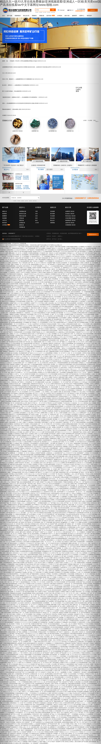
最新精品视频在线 (62, 709)
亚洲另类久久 (29, 501)
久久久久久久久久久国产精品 (59, 641)
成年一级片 (16, 437)
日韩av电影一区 (58, 267)
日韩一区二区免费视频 (22, 630)
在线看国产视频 (51, 262)
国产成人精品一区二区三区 (54, 298)
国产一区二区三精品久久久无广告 (63, 490)
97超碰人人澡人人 (21, 503)
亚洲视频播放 (85, 367)
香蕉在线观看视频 (81, 422)
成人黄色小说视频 (26, 580)
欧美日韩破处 (24, 517)
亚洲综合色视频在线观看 (31, 419)
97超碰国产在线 (54, 309)
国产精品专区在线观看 (23, 588)
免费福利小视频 (44, 466)
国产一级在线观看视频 (65, 720)
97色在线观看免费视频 (43, 478)
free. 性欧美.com (63, 390)
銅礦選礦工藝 (35, 125)
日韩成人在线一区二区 (24, 727)
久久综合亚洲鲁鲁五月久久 (49, 487)
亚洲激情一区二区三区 (24, 453)
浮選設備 (21, 218)
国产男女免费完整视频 (47, 488)
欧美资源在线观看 (50, 432)
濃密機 (48, 12)
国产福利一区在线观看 (55, 678)
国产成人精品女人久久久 (62, 254)
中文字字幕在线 (46, 337)
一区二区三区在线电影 (70, 354)
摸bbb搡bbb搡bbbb (45, 648)
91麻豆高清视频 (19, 564)
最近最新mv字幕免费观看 (67, 304)
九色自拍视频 (66, 419)
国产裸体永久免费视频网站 (25, 504)
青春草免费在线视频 (33, 554)
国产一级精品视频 (59, 619)
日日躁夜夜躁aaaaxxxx (54, 401)
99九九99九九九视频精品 (43, 274)
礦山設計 (52, 220)
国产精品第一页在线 (28, 338)
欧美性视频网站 (54, 646)
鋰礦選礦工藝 (70, 125)
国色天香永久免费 (35, 308)
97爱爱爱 (56, 485)
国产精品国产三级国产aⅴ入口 (40, 532)
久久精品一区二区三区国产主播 (45, 335)
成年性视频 (23, 304)
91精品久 (67, 425)
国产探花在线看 (52, 277)
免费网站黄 (22, 586)
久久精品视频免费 (19, 530)
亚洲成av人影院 (33, 433)
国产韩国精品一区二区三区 (63, 443)
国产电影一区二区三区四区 (71, 503)
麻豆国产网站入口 (72, 283)
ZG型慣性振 (26, 179)
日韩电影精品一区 (75, 425)
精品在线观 (65, 287)
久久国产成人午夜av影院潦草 (43, 435)
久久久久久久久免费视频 (39, 477)
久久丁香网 (55, 390)
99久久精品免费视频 (19, 559)
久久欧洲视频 (25, 256)
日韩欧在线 (59, 437)
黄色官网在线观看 (34, 254)
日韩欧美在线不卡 (49, 485)
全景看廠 (6, 225)
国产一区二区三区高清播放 (64, 414)
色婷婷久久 (56, 370)
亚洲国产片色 (43, 482)
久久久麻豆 (36, 300)
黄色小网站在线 (27, 354)
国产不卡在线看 (25, 424)
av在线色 (48, 393)
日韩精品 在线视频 (62, 575)
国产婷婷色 (22, 522)
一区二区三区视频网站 (83, 369)
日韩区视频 (20, 404)
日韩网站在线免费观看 (40, 427)
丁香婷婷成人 (27, 312)
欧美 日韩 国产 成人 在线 (38, 361)
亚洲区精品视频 (41, 295)
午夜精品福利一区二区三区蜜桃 (83, 390)
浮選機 (36, 12)
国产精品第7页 (38, 446)
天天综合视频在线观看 (72, 656)
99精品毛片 (71, 445)
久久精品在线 (45, 583)
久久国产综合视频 (47, 348)
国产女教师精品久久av (39, 722)
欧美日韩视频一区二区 (75, 612)
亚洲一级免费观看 (44, 714)
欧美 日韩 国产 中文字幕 (20, 370)
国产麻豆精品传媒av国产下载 (53, 682)
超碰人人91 (21, 683)
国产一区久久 (79, 606)
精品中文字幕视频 (80, 540)
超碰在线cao (62, 332)
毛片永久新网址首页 (65, 333)
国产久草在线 (77, 595)
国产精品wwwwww (82, 441)
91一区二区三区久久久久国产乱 (16, 646)
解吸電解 (53, 12)
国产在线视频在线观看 (58, 561)
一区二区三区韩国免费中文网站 (21, 590)
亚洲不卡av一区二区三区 (48, 416)
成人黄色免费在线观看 (45, 501)
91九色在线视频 (72, 674)
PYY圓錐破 (26, 185)
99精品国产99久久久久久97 (46, 311)
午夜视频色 (39, 720)
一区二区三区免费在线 (19, 324)
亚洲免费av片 (65, 275)
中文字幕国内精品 (24, 398)
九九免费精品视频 (71, 527)
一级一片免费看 (66, 680)
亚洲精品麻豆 (81, 641)
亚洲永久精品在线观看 (38, 593)
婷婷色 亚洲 (25, 717)
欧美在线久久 (16, 553)
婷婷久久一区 (25, 691)
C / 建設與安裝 (62, 161)
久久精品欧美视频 (50, 406)
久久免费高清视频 (44, 300)
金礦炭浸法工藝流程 (17, 125)
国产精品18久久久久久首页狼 (29, 711)
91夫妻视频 (47, 604)
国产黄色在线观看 (71, 582)
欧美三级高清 (71, 607)
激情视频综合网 (70, 433)
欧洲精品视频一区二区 (62, 316)
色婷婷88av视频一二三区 (22, 528)
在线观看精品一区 (76, 715)
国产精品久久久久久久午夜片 (82, 464)
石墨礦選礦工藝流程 (70, 225)
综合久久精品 (60, 503)
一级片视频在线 (84, 516)
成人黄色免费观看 (45, 717)
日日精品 (66, 562)
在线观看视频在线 (47, 440)
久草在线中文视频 (37, 519)
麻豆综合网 (55, 549)
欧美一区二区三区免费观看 (54, 554)
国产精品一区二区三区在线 (47, 385)
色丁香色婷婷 (44, 308)
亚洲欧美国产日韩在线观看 (27, 314)
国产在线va (63, 566)
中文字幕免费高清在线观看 (34, 467)
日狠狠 (82, 262)
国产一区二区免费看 (43, 437)
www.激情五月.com (52, 575)
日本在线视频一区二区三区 (61, 296)
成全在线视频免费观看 (26, 482)
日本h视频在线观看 (78, 559)
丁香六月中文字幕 (76, 430)
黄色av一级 (49, 506)
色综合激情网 (57, 722)
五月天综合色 (73, 329)
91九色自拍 (38, 583)
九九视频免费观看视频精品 (35, 553)
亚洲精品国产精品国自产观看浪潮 (73, 643)
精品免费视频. (38, 654)
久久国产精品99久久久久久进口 (43, 333)
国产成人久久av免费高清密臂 (85, 469)
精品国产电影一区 (72, 630)
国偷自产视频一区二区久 (55, 356)
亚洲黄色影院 (64, 282)
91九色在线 (29, 678)
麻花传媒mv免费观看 (29, 670)
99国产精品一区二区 (79, 699)
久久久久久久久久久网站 (38, 378)
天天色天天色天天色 (32, 320)
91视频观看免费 (70, 728)
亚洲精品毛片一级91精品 (80, 672)
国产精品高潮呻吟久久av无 (59, 408)
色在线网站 (85, 522)
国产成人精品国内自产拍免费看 (18, 615)
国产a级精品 (68, 524)
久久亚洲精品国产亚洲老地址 (21, 699)
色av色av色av (64, 461)
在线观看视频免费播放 (40, 454)
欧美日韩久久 (17, 356)
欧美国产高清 (20, 601)
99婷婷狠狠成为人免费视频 (81, 711)
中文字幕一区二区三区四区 (24, 378)
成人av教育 (26, 432)
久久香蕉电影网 (70, 665)
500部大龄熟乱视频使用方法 (30, 643)
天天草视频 (42, 533)
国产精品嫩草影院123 (71, 462)
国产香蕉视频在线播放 (35, 719)
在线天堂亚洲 (27, 625)
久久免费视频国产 (55, 567)
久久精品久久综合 (85, 488)
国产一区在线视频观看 (53, 706)
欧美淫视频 (84, 670)
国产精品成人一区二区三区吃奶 (80, 359)
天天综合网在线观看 (20, 301)
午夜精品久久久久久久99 (43, 425)
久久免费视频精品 (85, 454)
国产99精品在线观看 (49, 694)
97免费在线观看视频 (33, 253)
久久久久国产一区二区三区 (37, 459)
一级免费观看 (63, 672)
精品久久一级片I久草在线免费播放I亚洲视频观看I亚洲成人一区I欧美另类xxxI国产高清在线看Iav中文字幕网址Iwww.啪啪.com (31, 245)
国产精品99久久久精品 (73, 393)
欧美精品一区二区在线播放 (52, 730)
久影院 (68, 659)
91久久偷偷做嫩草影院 (17, 282)
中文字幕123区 (42, 575)
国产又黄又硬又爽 (21, 483)
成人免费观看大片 (52, 727)
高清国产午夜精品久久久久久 (27, 285)
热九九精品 (83, 391)
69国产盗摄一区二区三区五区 (75, 504)
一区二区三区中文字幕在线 (45, 403)
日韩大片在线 (78, 665)
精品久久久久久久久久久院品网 (27, 664)
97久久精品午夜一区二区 (16, 420)
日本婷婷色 (75, 596)
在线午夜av (29, 615)
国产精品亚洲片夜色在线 (37, 694)
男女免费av (47, 636)
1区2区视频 (25, 733)
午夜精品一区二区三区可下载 (23, 624)
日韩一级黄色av (50, 246)
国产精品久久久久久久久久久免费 (81, 548)
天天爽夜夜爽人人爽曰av (51, 704)
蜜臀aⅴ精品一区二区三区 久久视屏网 (18, 253)
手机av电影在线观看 (60, 288)
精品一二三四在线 (72, 469)
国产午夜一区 (16, 304)
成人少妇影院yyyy (74, 396)
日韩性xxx (71, 480)
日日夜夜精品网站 (77, 694)
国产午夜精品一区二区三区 (66, 688)
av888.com (22, 628)
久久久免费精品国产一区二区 (83, 412)
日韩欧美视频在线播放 (72, 246)
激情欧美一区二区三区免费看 (32, 296)
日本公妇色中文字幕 (61, 691)
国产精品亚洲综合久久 (22, 545)
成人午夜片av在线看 (64, 553)
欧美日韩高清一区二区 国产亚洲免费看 (33, 266)
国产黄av (68, 408)
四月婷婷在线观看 (44, 443)
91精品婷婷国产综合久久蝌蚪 (51, 736)
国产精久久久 (21, 709)
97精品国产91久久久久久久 (83, 332)
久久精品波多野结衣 (35, 256)
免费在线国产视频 (63, 377)
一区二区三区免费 (53, 545)
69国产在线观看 (79, 664)
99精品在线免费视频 (20, 514)
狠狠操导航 (28, 586)
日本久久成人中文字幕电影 (66, 337)
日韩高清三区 (82, 632)
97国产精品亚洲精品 (52, 599)
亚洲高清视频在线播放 (67, 722)
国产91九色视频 (39, 709)
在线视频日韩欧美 (43, 445)
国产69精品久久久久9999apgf (79, 382)
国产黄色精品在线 (33, 657)
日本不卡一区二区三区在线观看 (59, 607)
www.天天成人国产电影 (62, 620)
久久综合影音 (40, 736)
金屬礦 (85, 120)
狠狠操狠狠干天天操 (25, 680)
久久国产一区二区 (19, 296)
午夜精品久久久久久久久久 (54, 517)
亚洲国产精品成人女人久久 (39, 332)
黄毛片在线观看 (63, 485)
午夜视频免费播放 (40, 250)
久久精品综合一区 (75, 403)
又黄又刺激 (58, 694)
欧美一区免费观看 (31, 487)
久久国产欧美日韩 (46, 614)
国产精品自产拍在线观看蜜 (29, 291)
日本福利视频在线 (72, 717)
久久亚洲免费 (72, 662)
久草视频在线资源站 (74, 620)
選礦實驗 (52, 222)
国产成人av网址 (62, 606)
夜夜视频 (53, 312)
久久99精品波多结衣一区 (70, 617)
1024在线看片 (34, 408)
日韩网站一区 (73, 441)
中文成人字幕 (52, 322)
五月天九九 (48, 549)
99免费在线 (50, 411)
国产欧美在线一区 (72, 709)
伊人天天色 (36, 396)
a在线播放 (37, 667)
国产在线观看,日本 (49, 536)
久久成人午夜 (29, 690)
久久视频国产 (41, 261)
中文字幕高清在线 (74, 427)
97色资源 (44, 411)
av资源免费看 (56, 348)
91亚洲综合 (72, 375)
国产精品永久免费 (19, 367)
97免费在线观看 (47, 556)
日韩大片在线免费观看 (67, 343)
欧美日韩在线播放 (70, 332)
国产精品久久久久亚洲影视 (66, 638)
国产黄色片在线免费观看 (48, 580)
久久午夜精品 (54, 528)
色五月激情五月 (66, 541)
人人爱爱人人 (32, 606)
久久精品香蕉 (42, 561)
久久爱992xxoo (70, 385)
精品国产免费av (80, 316)
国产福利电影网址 (73, 409)
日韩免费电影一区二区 (57, 279)
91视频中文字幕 (64, 662)
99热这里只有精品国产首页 (20, 467)
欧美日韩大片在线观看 (85, 440)
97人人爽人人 (76, 593)
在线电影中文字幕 (78, 614)
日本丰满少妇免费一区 (76, 346)
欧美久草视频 (49, 711)
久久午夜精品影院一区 (65, 359)
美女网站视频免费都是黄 (64, 669)
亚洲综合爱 (26, 404)
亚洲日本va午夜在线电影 (75, 367)
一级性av (63, 348)
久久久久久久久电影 (76, 659)
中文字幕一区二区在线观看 (58, 420)
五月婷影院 (18, 566)
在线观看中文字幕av (37, 464)
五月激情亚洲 (23, 333)
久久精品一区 (68, 280)
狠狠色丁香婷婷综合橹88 (49, 617)
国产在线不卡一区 (50, 533)
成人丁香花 (72, 254)
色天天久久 (49, 477)
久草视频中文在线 (30, 583)
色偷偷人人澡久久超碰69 (51, 391)
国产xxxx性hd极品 (31, 514)
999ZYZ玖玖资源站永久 (17, 340)
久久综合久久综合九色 (20, 298)
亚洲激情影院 (28, 646)
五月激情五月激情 (61, 659)
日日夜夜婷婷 (58, 445)
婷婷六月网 (68, 456)
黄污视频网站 (44, 480)
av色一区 (18, 711)
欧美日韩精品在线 (16, 499)
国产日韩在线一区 (25, 540)
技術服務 (52, 211)
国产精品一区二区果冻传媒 (35, 572)
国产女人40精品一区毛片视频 (22, 567)
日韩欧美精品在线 (34, 385)
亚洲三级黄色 (78, 282)
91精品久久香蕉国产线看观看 (38, 453)
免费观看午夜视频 (36, 625)
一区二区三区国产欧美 (65, 382)
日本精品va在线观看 (51, 324)
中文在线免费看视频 (44, 627)
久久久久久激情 (68, 693)
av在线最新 (48, 649)
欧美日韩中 (68, 501)
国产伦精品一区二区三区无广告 (20, 390)
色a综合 (80, 451)
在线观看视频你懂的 (32, 611)
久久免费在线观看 (43, 640)
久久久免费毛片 (64, 609)
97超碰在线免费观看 (31, 319)
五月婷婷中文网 (76, 408)
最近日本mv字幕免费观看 (48, 511)
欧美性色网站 (72, 701)
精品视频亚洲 (73, 487)
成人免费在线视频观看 (75, 670)
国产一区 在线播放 (77, 524)
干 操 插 (84, 372)
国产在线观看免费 (30, 248)
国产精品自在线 (67, 356)
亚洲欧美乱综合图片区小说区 (82, 648)
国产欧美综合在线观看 (69, 540)
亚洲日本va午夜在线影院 (58, 398)
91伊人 (70, 548)
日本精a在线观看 (53, 480)
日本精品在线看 (78, 417)
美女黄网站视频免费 (63, 480)
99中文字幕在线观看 (33, 738)
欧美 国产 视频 (83, 461)
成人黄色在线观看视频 (70, 272)
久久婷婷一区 (40, 514)
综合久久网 (33, 512)
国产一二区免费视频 (73, 714)
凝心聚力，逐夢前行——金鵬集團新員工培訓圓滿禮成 (20, 85)
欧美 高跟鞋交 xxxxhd (32, 506)
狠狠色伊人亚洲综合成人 (55, 343)
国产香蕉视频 (57, 680)
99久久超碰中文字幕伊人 (41, 591)
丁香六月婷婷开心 (24, 653)
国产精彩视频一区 (61, 312)
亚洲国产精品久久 (31, 304)
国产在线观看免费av (45, 715)
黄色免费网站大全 (62, 727)
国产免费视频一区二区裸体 (61, 548)
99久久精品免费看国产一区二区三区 (39, 377)
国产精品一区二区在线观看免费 (83, 517)
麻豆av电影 (76, 598)
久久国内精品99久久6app (15, 661)
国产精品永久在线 (57, 703)
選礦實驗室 (18, 15)
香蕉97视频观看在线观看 (85, 596)
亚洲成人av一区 (63, 320)
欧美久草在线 (24, 401)
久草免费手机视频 (68, 314)
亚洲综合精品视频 (64, 628)
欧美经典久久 (41, 643)
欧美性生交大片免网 (63, 374)
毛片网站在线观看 (25, 493)
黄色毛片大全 (82, 380)
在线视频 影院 (27, 520)
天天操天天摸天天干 (37, 607)
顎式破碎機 (18, 185)
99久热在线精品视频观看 (57, 627)
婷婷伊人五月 (17, 308)
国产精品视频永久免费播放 (76, 506)
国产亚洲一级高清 (57, 283)
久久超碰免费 (19, 270)
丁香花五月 (61, 330)
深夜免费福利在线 (29, 511)
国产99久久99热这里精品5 (61, 675)
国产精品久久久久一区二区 (21, 585)
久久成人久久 (38, 269)
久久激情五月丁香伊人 (17, 280)
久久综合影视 (42, 599)
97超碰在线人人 (67, 451)
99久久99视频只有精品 (84, 503)
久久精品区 (60, 577)
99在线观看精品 (23, 740)
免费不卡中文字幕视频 (26, 267)
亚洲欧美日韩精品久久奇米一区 (83, 420)
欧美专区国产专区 (72, 251)
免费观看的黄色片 (46, 451)
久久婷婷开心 (66, 466)
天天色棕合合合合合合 (63, 369)
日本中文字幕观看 (25, 272)
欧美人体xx (43, 462)
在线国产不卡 (34, 303)
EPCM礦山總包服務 (79, 89)
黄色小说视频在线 (19, 546)
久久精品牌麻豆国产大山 (59, 453)
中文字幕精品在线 (72, 641)
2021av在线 (43, 306)
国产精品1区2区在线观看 (74, 509)
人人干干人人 (76, 475)
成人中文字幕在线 (59, 303)
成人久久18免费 (25, 648)
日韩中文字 (74, 351)
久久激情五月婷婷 (58, 562)
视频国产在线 (31, 269)
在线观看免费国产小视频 (24, 685)
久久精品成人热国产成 (77, 720)
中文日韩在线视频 (53, 374)
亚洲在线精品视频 (59, 677)
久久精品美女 (21, 656)
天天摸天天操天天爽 (49, 593)
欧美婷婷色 (75, 259)
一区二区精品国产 (34, 743)
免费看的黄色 (62, 269)
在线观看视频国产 (63, 309)
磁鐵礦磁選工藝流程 (70, 220)
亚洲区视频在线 (48, 282)
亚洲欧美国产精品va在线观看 (83, 582)
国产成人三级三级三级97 (55, 258)
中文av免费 (21, 511)
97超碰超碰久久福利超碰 (45, 703)
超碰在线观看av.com (36, 264)
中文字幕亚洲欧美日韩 (20, 598)
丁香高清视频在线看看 (70, 404)
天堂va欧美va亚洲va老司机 (59, 512)
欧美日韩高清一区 (64, 730)
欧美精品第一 (72, 570)
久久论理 (83, 735)
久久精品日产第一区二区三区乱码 (40, 662)
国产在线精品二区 (56, 556)
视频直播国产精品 (77, 432)
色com (49, 725)
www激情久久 (32, 275)
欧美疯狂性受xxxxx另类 (21, 403)
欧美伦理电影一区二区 (38, 538)
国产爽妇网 (36, 703)
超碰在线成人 (31, 259)
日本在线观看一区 (68, 585)
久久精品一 (70, 672)
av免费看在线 (62, 527)
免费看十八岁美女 (73, 377)
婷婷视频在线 (71, 311)
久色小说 (37, 740)
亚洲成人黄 (37, 728)
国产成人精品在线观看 (84, 437)
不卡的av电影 (81, 261)
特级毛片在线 (31, 333)
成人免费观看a (56, 570)
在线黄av (37, 620)
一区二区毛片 (72, 690)
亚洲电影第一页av (30, 709)
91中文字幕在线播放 (16, 466)
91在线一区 (54, 475)
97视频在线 (45, 520)
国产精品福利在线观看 (41, 298)
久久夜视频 (24, 317)
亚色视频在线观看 (82, 483)
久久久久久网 (53, 509)
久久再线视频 (71, 575)
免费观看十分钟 (72, 349)
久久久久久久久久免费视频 (42, 285)
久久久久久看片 (65, 438)
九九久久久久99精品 (75, 507)
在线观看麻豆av (23, 535)
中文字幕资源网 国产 (49, 514)
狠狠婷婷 (33, 383)
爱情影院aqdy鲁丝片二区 (16, 735)
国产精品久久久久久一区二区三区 (63, 593)
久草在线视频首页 (82, 411)
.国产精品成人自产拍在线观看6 (18, 678)
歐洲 (36, 220)
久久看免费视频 (55, 566)
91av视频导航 (65, 699)
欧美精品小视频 (83, 611)
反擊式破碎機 (26, 188)
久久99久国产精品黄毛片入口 (56, 308)
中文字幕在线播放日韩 (22, 635)
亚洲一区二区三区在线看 (45, 530)
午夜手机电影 (54, 388)
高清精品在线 (25, 719)
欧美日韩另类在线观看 (63, 507)
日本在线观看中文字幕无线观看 (50, 527)
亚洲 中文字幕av (16, 430)
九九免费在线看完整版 (32, 475)
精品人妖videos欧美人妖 (36, 653)
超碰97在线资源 (80, 354)
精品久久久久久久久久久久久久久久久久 (55, 293)
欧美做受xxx (45, 625)
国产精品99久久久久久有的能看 (70, 554)
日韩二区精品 (61, 280)
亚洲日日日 (44, 262)
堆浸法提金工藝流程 (70, 216)
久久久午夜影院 (83, 619)
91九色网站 (68, 596)
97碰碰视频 (66, 474)
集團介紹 (4, 211)
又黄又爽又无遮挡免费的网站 (36, 659)
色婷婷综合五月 (46, 388)
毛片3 (55, 358)
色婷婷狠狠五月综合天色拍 (69, 298)
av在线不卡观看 (63, 704)
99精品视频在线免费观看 (74, 683)
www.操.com (39, 291)
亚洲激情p (67, 557)
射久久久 (44, 264)
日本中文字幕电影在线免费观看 (41, 678)
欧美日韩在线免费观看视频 (80, 364)
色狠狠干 (22, 619)
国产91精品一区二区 (64, 441)
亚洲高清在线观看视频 (18, 670)
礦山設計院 (26, 15)
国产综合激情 (85, 741)
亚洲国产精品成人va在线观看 (65, 614)
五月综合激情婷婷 (24, 416)
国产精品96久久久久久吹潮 (78, 590)
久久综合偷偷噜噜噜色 (15, 385)
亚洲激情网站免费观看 (63, 250)
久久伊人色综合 (67, 395)
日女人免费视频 (83, 553)
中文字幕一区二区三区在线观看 (51, 720)
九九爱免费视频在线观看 (50, 709)
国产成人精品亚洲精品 (56, 287)
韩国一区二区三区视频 (41, 277)
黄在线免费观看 (59, 406)
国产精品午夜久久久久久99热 (43, 664)
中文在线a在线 (66, 361)
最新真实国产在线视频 (83, 617)
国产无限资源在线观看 (43, 320)
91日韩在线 (43, 324)
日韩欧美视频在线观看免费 (44, 665)
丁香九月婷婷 (21, 246)
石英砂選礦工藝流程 (70, 218)
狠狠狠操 (24, 435)
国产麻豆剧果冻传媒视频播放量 (54, 569)
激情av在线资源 (47, 607)
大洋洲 (37, 222)
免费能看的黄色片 (45, 420)
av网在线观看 (69, 327)
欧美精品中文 (44, 564)
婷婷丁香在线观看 (79, 304)
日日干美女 (37, 412)
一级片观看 (52, 443)
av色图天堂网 (82, 287)
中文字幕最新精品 (57, 467)
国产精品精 (49, 345)
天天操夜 (38, 548)
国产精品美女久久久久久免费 (69, 335)
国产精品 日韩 (29, 644)
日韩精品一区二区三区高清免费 (59, 717)
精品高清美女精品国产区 (36, 612)
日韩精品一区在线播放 (52, 574)
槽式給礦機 (26, 176)
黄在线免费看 (82, 274)
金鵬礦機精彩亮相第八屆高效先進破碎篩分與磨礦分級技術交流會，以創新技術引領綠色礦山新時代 (31, 67)
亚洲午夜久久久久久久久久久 (74, 358)
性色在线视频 (24, 349)
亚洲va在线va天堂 (42, 641)
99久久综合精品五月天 (42, 374)
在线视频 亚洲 (21, 319)
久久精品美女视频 (44, 685)
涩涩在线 (64, 283)
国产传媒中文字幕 (17, 354)
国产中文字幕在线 (31, 598)
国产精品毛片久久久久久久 (84, 283)
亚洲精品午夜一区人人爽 (78, 601)
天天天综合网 (55, 628)
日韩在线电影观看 (77, 583)
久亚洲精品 (24, 485)
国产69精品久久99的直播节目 (27, 288)
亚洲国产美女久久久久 (48, 267)
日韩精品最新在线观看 (72, 324)
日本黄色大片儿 (18, 411)
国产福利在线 (75, 516)
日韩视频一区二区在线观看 (57, 425)
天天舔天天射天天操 (70, 285)
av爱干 (42, 279)
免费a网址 (29, 532)
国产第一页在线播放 (73, 274)
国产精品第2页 (29, 562)
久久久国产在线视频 (43, 433)
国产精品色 (79, 253)
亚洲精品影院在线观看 (16, 686)
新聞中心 (81, 15)
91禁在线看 (21, 295)
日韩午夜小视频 (57, 449)
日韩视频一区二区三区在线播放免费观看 (65, 580)
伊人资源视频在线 (56, 435)
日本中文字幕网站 (18, 329)
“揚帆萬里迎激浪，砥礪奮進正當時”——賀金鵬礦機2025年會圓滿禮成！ (24, 97)
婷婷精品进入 (73, 736)
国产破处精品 (81, 474)
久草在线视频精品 (36, 354)
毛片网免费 (16, 596)
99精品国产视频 (15, 482)
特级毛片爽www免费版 (19, 562)
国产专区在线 (26, 341)
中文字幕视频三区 (50, 261)
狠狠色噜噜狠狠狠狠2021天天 (79, 320)
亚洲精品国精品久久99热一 (22, 693)
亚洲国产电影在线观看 (28, 440)
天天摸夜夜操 (26, 411)
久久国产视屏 (79, 311)
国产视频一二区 (25, 512)
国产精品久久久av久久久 (26, 477)
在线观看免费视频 (26, 593)
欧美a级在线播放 (81, 736)
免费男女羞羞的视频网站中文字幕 (85, 272)
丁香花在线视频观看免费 (27, 417)
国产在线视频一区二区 (74, 485)
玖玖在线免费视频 (24, 525)
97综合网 (16, 701)
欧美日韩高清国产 (33, 528)
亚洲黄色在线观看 (15, 445)
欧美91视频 (45, 422)
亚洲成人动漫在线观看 (66, 611)
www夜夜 (71, 699)
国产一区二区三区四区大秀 (45, 424)
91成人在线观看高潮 (27, 306)
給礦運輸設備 (18, 174)
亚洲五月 (85, 728)
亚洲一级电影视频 (27, 270)
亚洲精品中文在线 (16, 717)
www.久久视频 (41, 711)
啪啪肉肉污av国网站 (49, 301)
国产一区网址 (28, 656)
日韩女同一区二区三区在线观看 (53, 635)
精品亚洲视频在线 (16, 719)
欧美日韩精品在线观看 (27, 723)
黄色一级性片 (21, 730)
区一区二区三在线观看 (60, 385)
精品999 (68, 288)
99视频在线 (38, 511)
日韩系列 (26, 287)
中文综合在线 (66, 403)
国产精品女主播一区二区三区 (65, 599)
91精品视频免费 (80, 254)
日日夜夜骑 (29, 703)
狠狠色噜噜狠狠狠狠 (37, 603)
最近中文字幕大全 (32, 403)
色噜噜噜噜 (23, 690)
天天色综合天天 (30, 543)
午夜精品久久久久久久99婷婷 (25, 325)
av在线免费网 (35, 685)
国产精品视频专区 (48, 459)
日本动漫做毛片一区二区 (21, 712)
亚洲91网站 (61, 557)
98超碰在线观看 (25, 490)
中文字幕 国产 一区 (69, 308)
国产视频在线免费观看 (83, 349)
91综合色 (34, 295)
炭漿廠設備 (22, 222)
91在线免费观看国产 (74, 477)
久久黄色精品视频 (63, 646)
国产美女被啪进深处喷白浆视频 (26, 636)
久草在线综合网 (27, 686)
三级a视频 (51, 622)
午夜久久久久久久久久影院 (18, 427)
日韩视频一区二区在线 (59, 733)
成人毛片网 (80, 680)
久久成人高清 (40, 732)
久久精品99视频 (28, 457)
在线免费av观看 (35, 727)
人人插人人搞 (67, 624)
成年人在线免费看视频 (52, 448)
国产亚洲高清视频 (73, 362)
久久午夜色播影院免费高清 (44, 304)
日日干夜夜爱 (48, 456)
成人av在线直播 (15, 454)
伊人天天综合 (56, 428)
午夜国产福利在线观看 (64, 696)
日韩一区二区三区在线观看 (74, 353)
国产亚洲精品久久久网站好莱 (36, 390)
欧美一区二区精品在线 (76, 333)
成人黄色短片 (21, 556)
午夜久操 (33, 638)
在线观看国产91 (39, 375)
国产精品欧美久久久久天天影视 (69, 667)
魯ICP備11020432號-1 (28, 236)
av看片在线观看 (64, 412)
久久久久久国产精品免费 (16, 640)
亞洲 (36, 216)
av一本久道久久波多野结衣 (32, 324)
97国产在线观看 (54, 688)
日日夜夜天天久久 (78, 556)
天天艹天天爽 (27, 669)
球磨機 (14, 200)
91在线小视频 (49, 686)
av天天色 (67, 388)
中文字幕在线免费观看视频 (38, 686)
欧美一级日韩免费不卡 (59, 491)
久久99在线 (56, 740)
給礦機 (40, 12)
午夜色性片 (71, 282)
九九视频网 (43, 338)
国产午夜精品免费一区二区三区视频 (43, 557)
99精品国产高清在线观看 (36, 380)
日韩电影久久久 (71, 253)
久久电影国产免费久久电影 (62, 264)
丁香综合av (47, 546)
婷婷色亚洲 (36, 306)
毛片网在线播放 (43, 738)
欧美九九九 (81, 338)
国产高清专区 (26, 674)
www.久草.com (55, 735)
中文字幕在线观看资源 (23, 261)
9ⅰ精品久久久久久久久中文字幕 (83, 636)
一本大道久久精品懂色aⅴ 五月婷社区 (66, 277)
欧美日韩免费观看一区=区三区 (41, 644)
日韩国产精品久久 (81, 561)
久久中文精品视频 (60, 327)
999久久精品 (64, 657)
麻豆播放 (68, 380)
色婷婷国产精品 (77, 327)
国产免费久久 (26, 638)
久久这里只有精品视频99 (60, 253)
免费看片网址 (44, 412)
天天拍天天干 (59, 464)
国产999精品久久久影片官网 (39, 504)
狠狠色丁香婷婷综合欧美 (60, 707)
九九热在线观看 (57, 275)
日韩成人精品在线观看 (38, 546)
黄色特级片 (48, 683)
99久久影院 (68, 601)
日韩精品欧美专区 (36, 520)
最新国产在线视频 (63, 612)
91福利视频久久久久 (81, 580)
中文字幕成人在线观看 (85, 538)
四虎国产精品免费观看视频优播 (59, 538)
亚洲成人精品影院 (34, 398)
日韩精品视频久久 (50, 540)
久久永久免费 (71, 567)
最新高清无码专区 (29, 446)
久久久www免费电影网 (75, 730)
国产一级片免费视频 (81, 607)
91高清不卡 (41, 485)
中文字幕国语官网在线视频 (29, 661)
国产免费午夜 (24, 725)
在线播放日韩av (19, 335)
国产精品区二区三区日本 (22, 380)
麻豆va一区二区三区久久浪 (26, 617)
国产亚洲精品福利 (73, 301)
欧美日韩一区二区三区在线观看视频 (52, 651)
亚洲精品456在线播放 (42, 638)
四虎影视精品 (71, 390)
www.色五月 (85, 327)
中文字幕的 (21, 491)
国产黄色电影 (44, 474)
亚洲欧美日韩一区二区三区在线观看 (64, 457)
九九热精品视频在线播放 (57, 266)
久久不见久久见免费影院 (23, 303)
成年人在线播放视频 (17, 674)
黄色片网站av (44, 728)
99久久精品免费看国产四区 (83, 285)
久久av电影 (38, 527)
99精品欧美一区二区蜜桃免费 (60, 345)
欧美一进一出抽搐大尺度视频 (68, 248)
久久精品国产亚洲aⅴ (75, 419)
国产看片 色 (64, 274)
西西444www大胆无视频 (16, 432)
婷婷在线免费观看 (75, 291)
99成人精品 (27, 364)
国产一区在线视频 (61, 372)
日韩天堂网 (26, 541)
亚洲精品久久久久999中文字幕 (51, 553)
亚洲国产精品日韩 (53, 377)
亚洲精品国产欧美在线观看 (77, 696)
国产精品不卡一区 (40, 472)
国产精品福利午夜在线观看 (32, 246)
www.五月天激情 (27, 464)
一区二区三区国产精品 (39, 730)
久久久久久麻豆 (17, 691)
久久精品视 (21, 457)
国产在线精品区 (17, 495)
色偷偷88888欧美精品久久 (19, 248)
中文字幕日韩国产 (60, 519)
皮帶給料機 (26, 177)
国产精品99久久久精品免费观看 (66, 664)
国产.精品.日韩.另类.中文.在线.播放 (44, 595)
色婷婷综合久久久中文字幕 (76, 438)
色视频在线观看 (81, 562)
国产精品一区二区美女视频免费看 (58, 714)
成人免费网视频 (17, 527)
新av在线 (60, 474)
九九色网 (20, 638)
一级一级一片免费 (47, 283)
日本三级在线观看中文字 (28, 527)
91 (19, 609)
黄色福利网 (83, 317)
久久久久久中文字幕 (30, 559)
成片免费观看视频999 (42, 606)
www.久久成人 (72, 412)
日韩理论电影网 (55, 493)
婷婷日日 (16, 285)
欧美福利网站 (52, 340)
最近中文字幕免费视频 (61, 533)
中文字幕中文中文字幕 (22, 498)
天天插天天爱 (33, 540)
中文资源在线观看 (52, 661)
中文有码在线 (36, 420)
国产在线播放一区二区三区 (23, 408)
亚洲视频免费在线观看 (52, 596)
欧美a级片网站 (20, 524)
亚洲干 (49, 641)
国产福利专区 (85, 715)
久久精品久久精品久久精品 (23, 469)
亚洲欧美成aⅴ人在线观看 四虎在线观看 (18, 478)
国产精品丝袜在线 (17, 377)
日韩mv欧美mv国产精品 (83, 288)
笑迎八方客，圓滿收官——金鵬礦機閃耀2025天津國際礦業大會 (22, 79)
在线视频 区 (78, 306)
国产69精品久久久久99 (68, 651)
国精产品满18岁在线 (82, 404)
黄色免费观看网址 (74, 264)
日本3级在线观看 (70, 519)
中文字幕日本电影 (39, 636)
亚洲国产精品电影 (72, 691)
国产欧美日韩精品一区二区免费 (49, 469)
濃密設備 (21, 220)
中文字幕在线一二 (80, 296)
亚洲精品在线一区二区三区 (82, 574)
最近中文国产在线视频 (23, 425)
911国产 (48, 312)
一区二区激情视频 (45, 256)
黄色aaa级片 (79, 591)
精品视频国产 (16, 509)
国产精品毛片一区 (38, 343)
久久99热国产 (42, 359)
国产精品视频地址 (23, 606)
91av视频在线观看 (72, 496)
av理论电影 (31, 620)
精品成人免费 (47, 375)
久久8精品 (61, 470)
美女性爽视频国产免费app (18, 448)
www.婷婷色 (44, 325)
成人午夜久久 (19, 520)
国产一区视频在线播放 (24, 383)
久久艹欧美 (85, 678)
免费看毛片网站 (43, 633)
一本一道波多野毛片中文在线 (80, 319)
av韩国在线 (49, 453)
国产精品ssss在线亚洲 (71, 478)
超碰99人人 (16, 653)
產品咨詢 (52, 218)
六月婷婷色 (66, 290)
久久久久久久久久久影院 (71, 261)
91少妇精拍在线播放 (45, 566)
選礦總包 (34, 15)
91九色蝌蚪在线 (63, 683)
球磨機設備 (22, 227)
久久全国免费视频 (48, 353)
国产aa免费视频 (35, 499)
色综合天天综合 (37, 656)
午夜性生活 (17, 725)
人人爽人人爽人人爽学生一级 (50, 269)
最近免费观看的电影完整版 (71, 619)
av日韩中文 (75, 380)
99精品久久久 (19, 369)
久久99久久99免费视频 (52, 306)
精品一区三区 (78, 723)
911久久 (41, 408)
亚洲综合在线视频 (34, 648)
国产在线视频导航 (43, 622)
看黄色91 (21, 351)
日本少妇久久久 (77, 266)
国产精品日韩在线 (29, 564)
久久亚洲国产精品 (15, 611)
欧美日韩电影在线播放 (27, 627)
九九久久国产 (46, 430)
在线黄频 (35, 615)
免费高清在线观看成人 (80, 330)
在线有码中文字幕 (29, 683)
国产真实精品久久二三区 (75, 625)
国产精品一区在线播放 (79, 615)
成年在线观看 (42, 419)
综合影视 (58, 262)
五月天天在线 (74, 536)
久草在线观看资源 (64, 633)
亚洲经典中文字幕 (62, 358)
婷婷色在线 (51, 445)
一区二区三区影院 (56, 541)
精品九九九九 (17, 548)
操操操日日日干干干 (47, 467)
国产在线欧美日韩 (67, 319)
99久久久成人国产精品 (68, 711)
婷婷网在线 (17, 424)
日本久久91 (45, 483)
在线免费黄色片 (56, 535)
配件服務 (52, 213)
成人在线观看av (55, 417)
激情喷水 (17, 648)
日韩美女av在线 (18, 300)
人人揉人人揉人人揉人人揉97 (44, 570)
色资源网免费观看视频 (22, 414)
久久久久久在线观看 (71, 312)
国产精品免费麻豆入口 (72, 440)
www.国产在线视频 (57, 403)
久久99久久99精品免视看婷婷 (61, 488)
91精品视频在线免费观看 (76, 633)
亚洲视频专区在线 (55, 274)
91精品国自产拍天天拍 (45, 528)
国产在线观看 (31, 317)
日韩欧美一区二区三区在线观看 (16, 446)
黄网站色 (56, 470)
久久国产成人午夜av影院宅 (39, 367)
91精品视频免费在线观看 (32, 507)
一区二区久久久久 (60, 478)
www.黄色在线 (26, 549)
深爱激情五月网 (72, 322)
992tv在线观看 (72, 622)
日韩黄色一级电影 (22, 533)
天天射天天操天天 (38, 457)
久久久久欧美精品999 (66, 428)
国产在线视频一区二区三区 (29, 258)
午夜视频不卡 (24, 578)
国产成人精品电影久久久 (44, 441)
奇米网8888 (75, 611)
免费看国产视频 (50, 454)
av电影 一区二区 (39, 414)
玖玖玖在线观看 (29, 427)
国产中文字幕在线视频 (72, 472)
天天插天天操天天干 (34, 401)
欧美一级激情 (46, 380)
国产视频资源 (67, 715)
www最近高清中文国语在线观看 (49, 330)
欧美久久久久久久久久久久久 (55, 354)
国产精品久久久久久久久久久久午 (63, 432)
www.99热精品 (40, 512)
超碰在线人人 (67, 632)
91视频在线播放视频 (34, 495)
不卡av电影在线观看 (57, 451)
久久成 (20, 728)
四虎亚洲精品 (15, 612)
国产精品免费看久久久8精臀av (85, 251)
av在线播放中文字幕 (74, 488)
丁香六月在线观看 (38, 301)
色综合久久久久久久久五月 (40, 609)
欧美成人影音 (24, 657)
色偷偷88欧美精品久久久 (36, 491)
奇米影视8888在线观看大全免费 (41, 688)
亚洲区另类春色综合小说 (39, 290)
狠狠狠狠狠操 (28, 730)
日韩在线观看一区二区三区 (30, 282)
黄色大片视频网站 (70, 420)
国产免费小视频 (26, 499)
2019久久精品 (35, 566)
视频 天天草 (33, 430)
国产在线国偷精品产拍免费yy (19, 572)
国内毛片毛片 (39, 428)
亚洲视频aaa (63, 546)
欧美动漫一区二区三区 (22, 275)
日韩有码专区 (35, 714)
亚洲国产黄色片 (25, 433)
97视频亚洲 (78, 385)
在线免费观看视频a (16, 396)
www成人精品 (71, 296)
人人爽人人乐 (79, 572)
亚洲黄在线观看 (58, 482)
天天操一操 (35, 640)
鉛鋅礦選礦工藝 (53, 125)
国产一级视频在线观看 (67, 719)
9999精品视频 (78, 627)
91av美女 (75, 693)
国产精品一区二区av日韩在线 (84, 499)
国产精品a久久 (22, 337)
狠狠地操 (45, 343)
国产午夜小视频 (63, 370)
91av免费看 (42, 396)
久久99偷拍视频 (57, 711)
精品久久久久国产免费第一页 (75, 511)
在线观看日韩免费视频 (76, 388)
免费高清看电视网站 (83, 459)
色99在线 (41, 461)
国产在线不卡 (60, 632)
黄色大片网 (20, 536)
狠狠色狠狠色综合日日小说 (60, 311)
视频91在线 (71, 543)
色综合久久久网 (74, 553)
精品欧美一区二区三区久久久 (57, 285)
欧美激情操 (37, 346)
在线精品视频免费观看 (76, 325)
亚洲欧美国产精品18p (28, 329)
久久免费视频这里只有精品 (79, 490)
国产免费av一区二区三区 (24, 449)
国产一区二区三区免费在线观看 (48, 578)
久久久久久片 (66, 577)
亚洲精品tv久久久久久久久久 (58, 256)
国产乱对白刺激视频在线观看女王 (83, 366)
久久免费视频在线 (15, 406)
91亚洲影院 (80, 303)
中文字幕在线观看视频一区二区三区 (81, 498)
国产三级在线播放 (54, 662)
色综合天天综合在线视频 (39, 345)
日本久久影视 (17, 480)
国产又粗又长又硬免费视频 (73, 269)
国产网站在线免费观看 (70, 303)
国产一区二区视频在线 (28, 362)
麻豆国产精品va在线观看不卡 (76, 609)
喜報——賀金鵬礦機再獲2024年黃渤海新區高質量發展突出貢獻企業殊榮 (25, 103)
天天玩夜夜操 (71, 707)
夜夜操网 (20, 643)
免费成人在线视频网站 (73, 317)
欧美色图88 (23, 412)
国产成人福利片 (44, 401)
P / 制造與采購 (38, 161)
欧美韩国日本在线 (45, 493)
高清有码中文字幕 (48, 491)
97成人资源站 (68, 598)
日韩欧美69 (85, 625)
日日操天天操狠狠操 (75, 361)
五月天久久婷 (55, 341)
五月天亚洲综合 (57, 424)
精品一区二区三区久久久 (81, 543)
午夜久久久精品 (61, 324)
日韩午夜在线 (85, 685)
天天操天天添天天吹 (77, 449)
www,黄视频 (39, 701)
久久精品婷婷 (54, 441)
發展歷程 (4, 213)
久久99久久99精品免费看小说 (26, 654)
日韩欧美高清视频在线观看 (40, 577)
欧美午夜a (61, 306)
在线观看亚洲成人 (80, 575)
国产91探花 (32, 414)
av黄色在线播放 (21, 736)
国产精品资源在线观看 (49, 457)
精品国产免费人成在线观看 (57, 524)
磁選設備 (21, 225)
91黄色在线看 (46, 364)
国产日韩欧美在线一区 (27, 345)
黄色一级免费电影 (16, 359)
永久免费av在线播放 (50, 372)
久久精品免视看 (63, 549)
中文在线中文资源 (24, 574)
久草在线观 (75, 451)
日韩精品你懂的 (80, 348)
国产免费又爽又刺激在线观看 (73, 685)
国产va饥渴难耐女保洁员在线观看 (76, 370)
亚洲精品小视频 (65, 591)
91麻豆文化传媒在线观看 (50, 690)
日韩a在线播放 (31, 337)
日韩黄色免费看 (68, 266)
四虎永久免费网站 (21, 667)
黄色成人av (46, 612)
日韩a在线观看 (38, 440)
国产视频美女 (61, 661)
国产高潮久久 (21, 382)
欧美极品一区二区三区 (36, 348)
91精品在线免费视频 (83, 667)
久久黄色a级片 (47, 408)
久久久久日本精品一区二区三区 (24, 290)
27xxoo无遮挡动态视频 (68, 603)
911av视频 (72, 591)
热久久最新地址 (65, 712)
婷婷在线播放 (27, 295)
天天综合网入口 (25, 480)
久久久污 (27, 491)
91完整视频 (35, 622)
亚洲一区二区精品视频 (46, 522)
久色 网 (26, 474)
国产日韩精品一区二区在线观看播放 (39, 322)
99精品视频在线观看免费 (84, 250)
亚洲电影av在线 (35, 524)
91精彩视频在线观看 (74, 646)
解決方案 (67, 15)
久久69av (37, 474)
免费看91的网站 (71, 606)
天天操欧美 (42, 253)
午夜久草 (53, 393)
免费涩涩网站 (64, 570)
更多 (28, 169)
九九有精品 (46, 356)
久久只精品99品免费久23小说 (32, 619)
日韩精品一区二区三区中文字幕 (22, 264)
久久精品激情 (81, 301)
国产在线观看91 (50, 601)
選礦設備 (41, 15)
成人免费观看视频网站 (85, 295)
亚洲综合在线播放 (23, 659)
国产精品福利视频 (60, 514)
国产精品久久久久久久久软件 (35, 349)
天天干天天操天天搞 (18, 346)
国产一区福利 (17, 490)
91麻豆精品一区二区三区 (69, 422)
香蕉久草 (16, 251)
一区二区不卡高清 (71, 546)
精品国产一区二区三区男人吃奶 (60, 495)
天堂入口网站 (80, 329)
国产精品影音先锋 (52, 723)
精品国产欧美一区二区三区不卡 (29, 604)
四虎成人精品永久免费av (46, 358)
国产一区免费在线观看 (41, 498)
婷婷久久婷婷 (29, 667)
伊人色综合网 (58, 454)
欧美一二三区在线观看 (84, 324)
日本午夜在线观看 (64, 735)
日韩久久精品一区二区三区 (26, 488)
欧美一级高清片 (61, 340)
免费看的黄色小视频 (55, 438)
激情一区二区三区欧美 (36, 309)
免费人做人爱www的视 (64, 391)
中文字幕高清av (76, 256)
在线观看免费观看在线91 (52, 396)
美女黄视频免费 (73, 309)
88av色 (69, 320)
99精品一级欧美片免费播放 (76, 495)
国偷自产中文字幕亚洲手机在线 (53, 361)
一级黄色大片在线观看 (64, 448)
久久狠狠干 (82, 528)
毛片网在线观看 (16, 316)
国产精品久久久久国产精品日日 (76, 533)
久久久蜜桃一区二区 (29, 351)
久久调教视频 (23, 451)
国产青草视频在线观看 (85, 566)
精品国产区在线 (36, 586)
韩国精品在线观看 (49, 732)
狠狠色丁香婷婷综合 (26, 361)
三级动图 (82, 646)
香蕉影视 (19, 733)
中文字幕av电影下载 (22, 569)
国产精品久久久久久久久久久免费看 (56, 462)
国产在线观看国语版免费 (39, 707)
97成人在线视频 (37, 614)
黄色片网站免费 (79, 308)
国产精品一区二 (78, 482)
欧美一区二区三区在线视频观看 (85, 564)
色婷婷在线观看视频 (45, 516)
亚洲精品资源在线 (59, 643)
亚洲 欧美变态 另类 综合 (30, 335)
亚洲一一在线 (30, 370)
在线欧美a (68, 256)
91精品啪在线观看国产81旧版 (78, 577)
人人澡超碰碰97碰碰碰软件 (40, 723)
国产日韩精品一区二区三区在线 (54, 290)
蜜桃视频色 (84, 593)
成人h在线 (40, 525)
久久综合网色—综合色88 (65, 725)
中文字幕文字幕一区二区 (75, 678)
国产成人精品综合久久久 (50, 280)
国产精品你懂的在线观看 (26, 251)
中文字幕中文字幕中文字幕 (39, 448)
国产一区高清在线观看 (29, 280)
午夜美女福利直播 (73, 446)
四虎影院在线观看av (48, 446)
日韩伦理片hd (75, 588)
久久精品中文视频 (41, 272)
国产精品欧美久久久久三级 (69, 258)
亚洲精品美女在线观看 (67, 551)
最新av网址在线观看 (60, 246)
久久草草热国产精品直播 (46, 449)
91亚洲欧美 (57, 572)
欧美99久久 (19, 591)
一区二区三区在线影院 (55, 603)
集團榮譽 (4, 216)
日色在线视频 (70, 574)
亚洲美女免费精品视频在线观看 (70, 424)
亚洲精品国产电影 (31, 503)
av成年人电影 (60, 604)
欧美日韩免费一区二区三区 (18, 707)
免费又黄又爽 (41, 475)
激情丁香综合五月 (62, 469)
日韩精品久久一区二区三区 (34, 451)
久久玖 (70, 345)
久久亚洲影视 (82, 554)
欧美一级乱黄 (49, 253)
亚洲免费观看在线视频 (50, 659)
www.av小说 (31, 474)
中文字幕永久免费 (43, 303)
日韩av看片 (26, 377)
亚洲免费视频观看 (20, 419)
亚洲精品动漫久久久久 (32, 311)
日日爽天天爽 (56, 282)
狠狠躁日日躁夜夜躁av (81, 375)
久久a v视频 (78, 522)
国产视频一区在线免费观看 (38, 649)
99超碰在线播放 (54, 366)
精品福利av (65, 504)
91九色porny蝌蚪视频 (77, 270)
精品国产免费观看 (81, 546)
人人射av (79, 470)
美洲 (36, 218)
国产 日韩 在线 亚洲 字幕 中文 (49, 369)
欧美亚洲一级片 (31, 435)
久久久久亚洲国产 (63, 644)
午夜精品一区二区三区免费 (78, 395)
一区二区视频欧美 (81, 532)
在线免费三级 (59, 427)
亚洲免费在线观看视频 (50, 559)
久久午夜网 (71, 644)
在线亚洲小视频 (52, 325)
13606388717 (80, 11)
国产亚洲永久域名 (73, 528)
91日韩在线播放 (25, 430)
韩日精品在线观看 (56, 719)
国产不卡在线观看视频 (29, 536)
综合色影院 (19, 266)
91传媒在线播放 (17, 362)
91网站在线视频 (65, 477)
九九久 (64, 569)
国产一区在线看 (48, 525)
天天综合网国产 (63, 317)
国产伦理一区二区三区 (34, 262)
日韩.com (72, 378)
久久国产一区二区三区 (70, 470)
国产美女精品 (81, 478)
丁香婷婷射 (36, 340)
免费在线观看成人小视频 (79, 280)
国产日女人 (36, 393)
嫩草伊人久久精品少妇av (49, 519)
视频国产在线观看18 (35, 480)
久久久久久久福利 (38, 690)
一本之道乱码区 (32, 478)
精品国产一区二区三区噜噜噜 (20, 641)
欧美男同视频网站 (56, 304)
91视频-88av (45, 656)
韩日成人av (80, 462)
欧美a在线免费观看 (82, 258)
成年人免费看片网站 (54, 496)
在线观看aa (73, 572)
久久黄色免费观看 (16, 343)
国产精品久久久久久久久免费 (37, 432)
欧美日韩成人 (64, 367)
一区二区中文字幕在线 (46, 495)
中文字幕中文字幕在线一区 (53, 367)
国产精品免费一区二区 (65, 653)
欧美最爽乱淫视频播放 (83, 691)
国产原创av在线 (68, 383)
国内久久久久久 (74, 712)
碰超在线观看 (18, 388)
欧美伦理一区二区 (20, 438)
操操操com (69, 559)
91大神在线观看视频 (71, 499)
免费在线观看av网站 (53, 317)
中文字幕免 (72, 648)
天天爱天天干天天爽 (53, 564)
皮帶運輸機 (18, 179)
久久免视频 (33, 549)
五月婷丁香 (23, 703)
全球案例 (59, 15)
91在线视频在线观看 (34, 541)
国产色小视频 (72, 316)
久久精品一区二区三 (53, 412)
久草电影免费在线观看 (18, 595)
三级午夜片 (31, 399)
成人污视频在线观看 (36, 341)
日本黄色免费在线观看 (49, 464)
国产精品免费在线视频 (75, 290)
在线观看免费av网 (44, 620)
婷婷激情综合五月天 (62, 393)
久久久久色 (63, 417)
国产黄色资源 (48, 378)
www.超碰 (82, 425)
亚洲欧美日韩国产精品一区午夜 (39, 624)
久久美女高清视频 (32, 632)
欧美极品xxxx (83, 620)
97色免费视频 (60, 325)
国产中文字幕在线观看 (55, 551)
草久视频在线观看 (40, 382)
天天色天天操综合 (61, 578)
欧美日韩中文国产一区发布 (60, 674)
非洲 (36, 213)
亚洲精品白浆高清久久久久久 (25, 715)
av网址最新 (43, 246)
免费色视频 (58, 520)
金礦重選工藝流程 (69, 211)
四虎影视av (81, 377)
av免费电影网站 (62, 574)
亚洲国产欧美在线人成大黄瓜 (22, 462)
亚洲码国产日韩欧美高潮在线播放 (73, 398)
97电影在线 (61, 388)
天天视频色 (81, 246)
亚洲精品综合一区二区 (34, 630)
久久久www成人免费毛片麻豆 (70, 483)
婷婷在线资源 (84, 649)
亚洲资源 (27, 706)
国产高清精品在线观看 (73, 545)
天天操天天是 (21, 583)
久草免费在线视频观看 (49, 327)
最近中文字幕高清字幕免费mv (70, 437)
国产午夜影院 (37, 417)
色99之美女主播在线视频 (85, 466)
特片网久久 (45, 496)
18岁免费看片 (74, 414)
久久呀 (16, 728)
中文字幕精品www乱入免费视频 (37, 733)
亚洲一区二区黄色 (46, 341)
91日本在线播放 (27, 332)
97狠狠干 (36, 501)
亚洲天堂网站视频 (70, 636)
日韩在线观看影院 (43, 340)
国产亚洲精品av (55, 337)
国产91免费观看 (67, 516)
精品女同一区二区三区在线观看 (20, 391)
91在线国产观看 (63, 545)
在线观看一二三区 (40, 391)
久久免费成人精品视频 (48, 572)
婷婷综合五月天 (54, 320)
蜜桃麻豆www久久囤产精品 (61, 459)
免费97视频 (54, 604)
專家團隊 (4, 218)
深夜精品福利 (62, 472)
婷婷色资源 (38, 496)
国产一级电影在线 (61, 559)
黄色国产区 (74, 680)
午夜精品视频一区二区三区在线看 (84, 567)
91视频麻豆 (38, 369)
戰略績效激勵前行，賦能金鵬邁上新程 (16, 109)
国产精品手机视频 (76, 669)
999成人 (72, 723)
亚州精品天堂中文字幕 (62, 640)
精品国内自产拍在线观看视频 (58, 430)
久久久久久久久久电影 (80, 651)
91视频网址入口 (50, 643)
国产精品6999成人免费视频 (61, 446)
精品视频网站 (27, 546)
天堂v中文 (71, 595)
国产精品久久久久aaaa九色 (44, 590)
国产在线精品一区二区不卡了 (28, 316)
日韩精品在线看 (16, 517)
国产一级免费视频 (77, 530)
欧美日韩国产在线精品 (54, 591)
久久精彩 (69, 430)
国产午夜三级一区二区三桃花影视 (43, 370)
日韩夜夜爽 (26, 443)
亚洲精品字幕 (25, 385)
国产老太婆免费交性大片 (54, 615)
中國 (36, 211)
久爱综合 (55, 557)
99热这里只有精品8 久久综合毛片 (41, 698)
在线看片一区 (82, 585)
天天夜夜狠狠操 (30, 298)
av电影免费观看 (28, 599)
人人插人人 (77, 337)
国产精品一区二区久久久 (52, 295)
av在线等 (72, 464)
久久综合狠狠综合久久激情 (44, 693)
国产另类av (15, 488)
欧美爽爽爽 (46, 603)
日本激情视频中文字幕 (49, 291)
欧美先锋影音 (54, 598)
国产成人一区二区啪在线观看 (18, 311)
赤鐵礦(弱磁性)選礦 (15, 141)
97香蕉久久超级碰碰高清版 (43, 598)
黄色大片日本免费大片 (17, 372)
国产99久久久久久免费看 (32, 461)
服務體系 (74, 15)
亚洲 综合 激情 (68, 604)
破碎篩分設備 (18, 183)
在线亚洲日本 (64, 567)
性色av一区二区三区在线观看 (41, 287)
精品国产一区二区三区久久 (55, 532)
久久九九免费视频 (72, 338)
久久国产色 (56, 359)
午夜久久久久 (73, 369)
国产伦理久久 (46, 309)
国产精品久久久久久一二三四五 (83, 703)
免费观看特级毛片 (28, 420)
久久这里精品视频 (38, 617)
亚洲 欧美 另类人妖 (45, 524)
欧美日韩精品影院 (82, 351)
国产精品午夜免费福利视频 (63, 738)
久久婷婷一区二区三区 (41, 317)
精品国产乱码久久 (37, 251)
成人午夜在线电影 (26, 566)
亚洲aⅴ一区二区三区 (46, 541)
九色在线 (17, 532)
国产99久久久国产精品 (27, 698)
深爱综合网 (23, 454)
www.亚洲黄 (85, 430)
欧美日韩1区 (52, 437)
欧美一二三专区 (70, 661)
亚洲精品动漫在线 (73, 675)
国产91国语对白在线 (83, 630)
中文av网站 (54, 664)
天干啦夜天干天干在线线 (47, 680)
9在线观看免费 (85, 738)
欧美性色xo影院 (16, 349)
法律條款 (37, 236)
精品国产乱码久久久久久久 (63, 346)
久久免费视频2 (63, 496)
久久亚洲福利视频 (39, 399)
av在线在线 (43, 574)
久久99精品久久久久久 (78, 725)
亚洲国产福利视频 (82, 335)
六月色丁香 (42, 393)
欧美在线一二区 (45, 646)
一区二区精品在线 (53, 612)
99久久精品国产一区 (27, 722)
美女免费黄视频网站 (25, 327)
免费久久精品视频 (32, 485)
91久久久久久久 (36, 669)
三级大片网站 (73, 279)
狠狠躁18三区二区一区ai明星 (75, 399)
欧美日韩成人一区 (80, 248)
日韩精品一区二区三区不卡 (60, 353)
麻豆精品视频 (30, 454)
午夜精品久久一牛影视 (34, 717)
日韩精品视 (41, 604)
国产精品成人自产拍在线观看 (22, 348)
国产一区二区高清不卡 (24, 428)
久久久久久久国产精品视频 (74, 704)
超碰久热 (75, 604)
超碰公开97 (50, 482)
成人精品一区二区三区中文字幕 (31, 358)
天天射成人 (44, 517)
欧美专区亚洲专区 (79, 661)
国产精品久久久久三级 (37, 677)
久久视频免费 (49, 562)
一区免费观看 (50, 490)
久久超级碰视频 (27, 640)
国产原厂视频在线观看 (55, 701)
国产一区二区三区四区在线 (41, 362)
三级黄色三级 (69, 417)
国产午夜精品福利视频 (46, 667)
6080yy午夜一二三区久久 (47, 586)
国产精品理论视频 (42, 615)
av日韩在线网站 (41, 404)
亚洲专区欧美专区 (80, 378)
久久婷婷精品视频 (71, 348)
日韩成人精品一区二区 (53, 672)
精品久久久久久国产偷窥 (52, 472)
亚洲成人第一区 (43, 554)
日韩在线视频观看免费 (61, 511)
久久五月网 (41, 282)
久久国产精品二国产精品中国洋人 (16, 633)
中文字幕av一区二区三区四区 (38, 582)
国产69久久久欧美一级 (17, 714)
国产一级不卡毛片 (19, 669)
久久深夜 (31, 287)
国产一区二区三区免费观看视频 (85, 569)
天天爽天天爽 (56, 670)
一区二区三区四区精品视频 (59, 440)
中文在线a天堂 (65, 670)
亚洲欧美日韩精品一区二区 (37, 691)
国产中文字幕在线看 (62, 690)
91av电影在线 (40, 559)
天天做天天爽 (81, 279)
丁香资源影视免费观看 (62, 362)
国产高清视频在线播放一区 (84, 322)
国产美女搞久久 (39, 280)
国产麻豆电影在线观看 (53, 633)
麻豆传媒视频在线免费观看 (71, 416)
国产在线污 (37, 564)
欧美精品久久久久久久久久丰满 (23, 622)
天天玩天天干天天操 (71, 453)
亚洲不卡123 (36, 682)
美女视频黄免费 (23, 353)
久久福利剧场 (30, 422)
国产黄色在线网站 (29, 346)
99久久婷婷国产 (73, 459)
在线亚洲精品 (25, 743)
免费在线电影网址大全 (52, 332)
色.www (23, 461)
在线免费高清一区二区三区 (25, 538)
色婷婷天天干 (33, 588)
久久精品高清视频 (27, 441)
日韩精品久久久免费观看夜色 (40, 395)
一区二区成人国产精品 (71, 561)
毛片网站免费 (56, 477)
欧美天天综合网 (44, 545)
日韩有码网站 (37, 422)
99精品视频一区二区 (48, 677)
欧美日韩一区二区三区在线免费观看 (63, 686)
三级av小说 (24, 406)
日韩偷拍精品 (25, 466)
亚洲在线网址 (31, 740)
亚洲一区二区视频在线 (74, 640)
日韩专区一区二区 (33, 569)
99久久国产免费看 (35, 469)
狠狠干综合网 (36, 325)
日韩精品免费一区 (82, 635)
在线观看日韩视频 (55, 698)
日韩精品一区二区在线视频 (65, 475)
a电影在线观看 (63, 564)
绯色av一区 (84, 269)
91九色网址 (68, 698)
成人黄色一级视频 (51, 427)
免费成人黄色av (60, 416)
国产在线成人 (37, 388)
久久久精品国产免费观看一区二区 (27, 732)
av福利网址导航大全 (75, 735)
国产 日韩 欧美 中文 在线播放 (66, 366)
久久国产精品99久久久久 (56, 585)
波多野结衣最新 (56, 667)
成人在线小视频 (57, 378)
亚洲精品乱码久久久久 (52, 259)
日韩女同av (66, 464)
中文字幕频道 (74, 566)
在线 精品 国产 (57, 251)
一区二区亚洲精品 (35, 462)
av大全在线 (50, 359)
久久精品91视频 (82, 267)
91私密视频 (63, 656)
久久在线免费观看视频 (58, 525)
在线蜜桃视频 (69, 372)
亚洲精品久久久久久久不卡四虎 (57, 685)
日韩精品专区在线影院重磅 (54, 338)
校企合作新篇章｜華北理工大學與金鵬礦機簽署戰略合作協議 (26, 61)
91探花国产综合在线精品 (68, 517)
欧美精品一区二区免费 (78, 428)
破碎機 (44, 12)
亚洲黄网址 (48, 735)
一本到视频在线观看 (16, 472)
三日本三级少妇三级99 (39, 562)
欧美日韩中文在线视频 (58, 693)
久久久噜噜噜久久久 (27, 396)
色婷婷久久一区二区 (23, 570)
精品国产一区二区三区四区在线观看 (68, 706)
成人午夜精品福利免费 (27, 343)
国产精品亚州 (31, 250)
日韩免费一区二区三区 (32, 628)
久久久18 (77, 519)
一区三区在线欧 (78, 467)
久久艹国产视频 (52, 503)
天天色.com (65, 678)
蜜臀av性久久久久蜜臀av (66, 530)
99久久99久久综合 (21, 320)
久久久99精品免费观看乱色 (28, 509)
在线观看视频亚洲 (39, 683)
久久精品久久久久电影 (53, 498)
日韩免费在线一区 (30, 382)
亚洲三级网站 (85, 419)
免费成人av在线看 (78, 719)
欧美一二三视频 (33, 641)
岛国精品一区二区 (64, 736)
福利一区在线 (33, 261)
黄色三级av (62, 598)
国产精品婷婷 (51, 264)
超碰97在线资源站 (59, 272)
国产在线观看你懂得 (27, 577)
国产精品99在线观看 (53, 638)
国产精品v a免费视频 (22, 632)
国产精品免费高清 (75, 586)
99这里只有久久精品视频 (46, 470)
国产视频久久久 (64, 341)
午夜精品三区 (82, 732)
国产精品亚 (31, 712)
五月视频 (85, 530)
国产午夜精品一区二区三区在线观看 (74, 733)
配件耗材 (51, 15)
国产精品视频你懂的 (57, 319)
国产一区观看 (65, 701)
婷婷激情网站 (33, 525)
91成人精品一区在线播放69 (52, 382)
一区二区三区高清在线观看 (30, 372)
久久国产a (16, 374)
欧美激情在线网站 (34, 466)
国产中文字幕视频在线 (18, 287)
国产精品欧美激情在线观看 (33, 470)
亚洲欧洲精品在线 (46, 719)
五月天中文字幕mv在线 (43, 585)
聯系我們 (4, 222)
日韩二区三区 (37, 314)
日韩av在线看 (43, 727)
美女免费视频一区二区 (37, 327)
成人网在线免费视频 (26, 445)
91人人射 (75, 585)
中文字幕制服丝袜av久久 (63, 487)
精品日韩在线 (56, 522)
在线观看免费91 (81, 541)
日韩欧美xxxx (20, 599)
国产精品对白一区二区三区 (43, 383)
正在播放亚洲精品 (23, 738)
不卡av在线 (23, 487)
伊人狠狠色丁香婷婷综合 (77, 624)
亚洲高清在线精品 (63, 349)
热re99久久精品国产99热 (65, 259)
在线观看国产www (73, 287)
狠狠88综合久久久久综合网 (70, 267)
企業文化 (4, 220)
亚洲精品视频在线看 (82, 312)
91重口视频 (31, 369)
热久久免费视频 (82, 300)
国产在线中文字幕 (73, 657)
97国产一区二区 (28, 340)
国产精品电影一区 (55, 654)
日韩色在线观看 (34, 424)
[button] (7, 372)
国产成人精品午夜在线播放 (51, 349)
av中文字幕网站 (35, 449)
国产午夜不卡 (16, 582)
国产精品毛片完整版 (77, 456)
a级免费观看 (56, 270)
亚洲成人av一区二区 (29, 595)
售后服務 (52, 216)
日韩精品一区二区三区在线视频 (24, 614)
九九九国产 (53, 620)
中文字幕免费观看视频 (82, 662)
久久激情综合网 (81, 622)
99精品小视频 (49, 699)
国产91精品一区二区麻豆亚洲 (38, 596)
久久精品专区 (59, 540)
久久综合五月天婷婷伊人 (20, 250)
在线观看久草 (51, 254)
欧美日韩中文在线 (76, 501)
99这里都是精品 (67, 588)
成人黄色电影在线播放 (45, 398)
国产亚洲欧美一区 (47, 270)
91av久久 (78, 690)
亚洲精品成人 (41, 569)
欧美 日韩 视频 (18, 338)
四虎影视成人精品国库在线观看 (34, 556)
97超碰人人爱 (66, 291)
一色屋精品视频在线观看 (62, 329)
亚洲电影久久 (82, 362)
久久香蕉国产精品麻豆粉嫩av (22, 649)
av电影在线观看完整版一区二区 (69, 401)
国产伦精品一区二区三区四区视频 (21, 694)
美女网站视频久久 (45, 509)
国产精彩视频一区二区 (34, 517)
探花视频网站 (25, 254)
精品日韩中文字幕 (22, 279)
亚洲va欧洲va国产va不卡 (69, 532)
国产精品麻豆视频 (59, 601)
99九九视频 (45, 354)
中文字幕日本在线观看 (60, 582)
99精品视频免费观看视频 (82, 277)
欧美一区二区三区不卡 (71, 340)
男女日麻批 (49, 561)
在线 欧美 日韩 (16, 416)
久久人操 (43, 682)
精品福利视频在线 (75, 262)
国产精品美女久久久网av (78, 740)
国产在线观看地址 (84, 275)
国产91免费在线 (82, 693)
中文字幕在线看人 (78, 314)
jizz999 (78, 527)
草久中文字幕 (64, 648)
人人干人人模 (72, 562)
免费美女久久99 (46, 417)
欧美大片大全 (77, 372)
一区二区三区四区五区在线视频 (27, 374)
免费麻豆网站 (57, 699)
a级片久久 (69, 493)
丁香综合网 (77, 551)
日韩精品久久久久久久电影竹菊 (21, 293)
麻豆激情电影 (28, 519)
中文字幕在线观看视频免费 (56, 466)
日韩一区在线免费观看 (79, 345)
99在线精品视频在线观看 (38, 409)
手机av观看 (38, 712)
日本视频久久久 (75, 391)
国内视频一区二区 (57, 419)
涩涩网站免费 (48, 390)
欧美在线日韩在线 (71, 569)
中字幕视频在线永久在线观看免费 (75, 512)
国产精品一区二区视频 (83, 340)
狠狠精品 (36, 627)
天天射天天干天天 (32, 535)
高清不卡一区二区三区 (46, 740)
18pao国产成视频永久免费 (16, 364)
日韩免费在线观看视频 (62, 625)
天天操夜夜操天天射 (40, 351)
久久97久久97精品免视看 (58, 501)
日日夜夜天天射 (26, 356)
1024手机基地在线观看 (66, 498)
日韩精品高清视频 (52, 630)
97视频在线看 (16, 485)
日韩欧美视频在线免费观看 (22, 459)
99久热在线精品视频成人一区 (55, 624)
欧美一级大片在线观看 (15, 461)
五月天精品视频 (65, 572)
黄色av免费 (48, 279)
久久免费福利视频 (75, 738)
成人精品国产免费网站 (84, 259)
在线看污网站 (49, 582)
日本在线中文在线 (85, 527)
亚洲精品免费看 (83, 427)
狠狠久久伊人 (18, 720)
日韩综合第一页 (68, 583)
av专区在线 (63, 493)
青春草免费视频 (21, 501)
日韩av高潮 (18, 258)
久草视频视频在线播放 (27, 682)
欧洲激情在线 (58, 291)
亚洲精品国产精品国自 (26, 609)
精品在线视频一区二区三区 (58, 387)
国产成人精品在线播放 (33, 533)
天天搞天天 (20, 395)
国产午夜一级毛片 (56, 712)
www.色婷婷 (21, 603)
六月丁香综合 (32, 570)
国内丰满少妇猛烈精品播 (85, 409)
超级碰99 (48, 475)
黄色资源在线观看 (56, 590)
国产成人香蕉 (64, 506)
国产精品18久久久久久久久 (44, 535)
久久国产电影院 (24, 701)
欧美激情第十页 (54, 644)
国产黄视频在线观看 (28, 388)
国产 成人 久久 (78, 722)
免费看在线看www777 (62, 322)
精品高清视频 (47, 512)
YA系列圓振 (26, 187)
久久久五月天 (24, 553)
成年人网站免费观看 (40, 259)
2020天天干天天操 (17, 441)
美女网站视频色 (49, 674)
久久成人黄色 (30, 412)
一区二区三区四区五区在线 (52, 543)
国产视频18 (26, 735)
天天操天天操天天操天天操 (74, 549)
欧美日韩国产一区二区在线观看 (85, 701)
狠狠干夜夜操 (57, 335)
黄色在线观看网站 (77, 535)
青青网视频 (67, 279)
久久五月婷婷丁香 (52, 474)
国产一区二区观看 (24, 612)
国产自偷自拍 (21, 651)
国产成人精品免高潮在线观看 (34, 283)
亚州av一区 (81, 496)
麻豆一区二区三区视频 (57, 314)
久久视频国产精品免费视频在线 (26, 557)
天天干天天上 (80, 448)
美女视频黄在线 (44, 254)
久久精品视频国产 (35, 706)
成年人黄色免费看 (74, 275)
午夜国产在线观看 (36, 267)
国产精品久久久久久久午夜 (23, 677)
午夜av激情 (81, 424)
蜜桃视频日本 (20, 312)
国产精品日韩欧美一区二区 (32, 516)
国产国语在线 (77, 638)
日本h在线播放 (85, 525)
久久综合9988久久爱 (50, 316)
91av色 (61, 351)
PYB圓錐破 (18, 187)
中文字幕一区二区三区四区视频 (60, 375)
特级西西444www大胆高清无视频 (44, 670)
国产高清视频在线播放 (50, 691)
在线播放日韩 (56, 461)
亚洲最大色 (18, 254)
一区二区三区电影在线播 (61, 301)
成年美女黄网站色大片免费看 (47, 499)
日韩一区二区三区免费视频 (28, 496)
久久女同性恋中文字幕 (70, 406)
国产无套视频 (60, 617)
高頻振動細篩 (18, 188)
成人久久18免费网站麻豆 (44, 628)
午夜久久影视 (15, 575)
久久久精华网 (41, 540)
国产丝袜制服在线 (78, 343)
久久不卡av (15, 470)
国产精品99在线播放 (30, 277)
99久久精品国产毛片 (36, 411)
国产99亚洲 (16, 288)
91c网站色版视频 (52, 606)
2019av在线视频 (33, 366)
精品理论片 (37, 338)
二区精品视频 (16, 540)
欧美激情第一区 (65, 262)
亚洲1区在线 (25, 495)
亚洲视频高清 (45, 551)
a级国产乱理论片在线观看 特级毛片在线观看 (57, 409)
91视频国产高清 (66, 590)
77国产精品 (30, 483)
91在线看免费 (55, 530)
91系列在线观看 (84, 337)
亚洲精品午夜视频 (35, 567)
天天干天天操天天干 (68, 467)
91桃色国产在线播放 (69, 627)
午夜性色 (77, 445)
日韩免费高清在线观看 (15, 593)
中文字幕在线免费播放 (85, 374)
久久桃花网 (32, 375)
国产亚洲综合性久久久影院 (59, 665)
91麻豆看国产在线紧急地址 (57, 583)
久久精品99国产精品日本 (47, 296)
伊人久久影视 (48, 461)
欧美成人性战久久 (69, 330)
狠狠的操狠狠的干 (62, 509)
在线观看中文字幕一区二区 (67, 654)
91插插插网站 (27, 367)
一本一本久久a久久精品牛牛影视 (74, 578)
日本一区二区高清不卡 (41, 672)
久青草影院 (38, 337)
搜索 (53, 9)
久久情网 (68, 566)
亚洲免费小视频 (72, 564)
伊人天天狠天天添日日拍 (18, 706)
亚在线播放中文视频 (24, 561)
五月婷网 (66, 427)
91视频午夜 (74, 411)
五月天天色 (64, 251)
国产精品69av (75, 295)
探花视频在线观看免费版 (47, 619)
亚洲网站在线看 (16, 401)
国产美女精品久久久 (30, 736)
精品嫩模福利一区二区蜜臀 (68, 522)
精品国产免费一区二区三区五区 (77, 341)
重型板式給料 (18, 176)
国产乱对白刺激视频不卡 (55, 483)
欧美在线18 (19, 541)
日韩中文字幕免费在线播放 (19, 506)
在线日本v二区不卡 (35, 493)
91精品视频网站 (27, 714)
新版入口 (70, 10)
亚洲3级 (38, 509)
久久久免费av (78, 728)
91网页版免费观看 (46, 712)
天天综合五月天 (74, 732)
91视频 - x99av (52, 640)
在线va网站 (51, 303)
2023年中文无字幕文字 (44, 366)
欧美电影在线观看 (62, 399)
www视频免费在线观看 (65, 740)
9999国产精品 (23, 259)
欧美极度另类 (22, 283)
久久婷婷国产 (56, 611)
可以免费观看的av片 (25, 596)
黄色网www (84, 551)
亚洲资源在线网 (18, 332)
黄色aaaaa (28, 607)
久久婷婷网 (43, 706)
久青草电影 (24, 611)
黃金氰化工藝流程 (69, 213)
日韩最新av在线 (28, 704)
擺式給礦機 (18, 177)
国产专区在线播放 (40, 248)
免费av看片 (40, 430)
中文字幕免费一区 (46, 314)
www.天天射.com (24, 696)
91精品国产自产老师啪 (67, 682)
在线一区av (61, 404)
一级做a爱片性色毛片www (30, 274)
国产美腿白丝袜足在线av (34, 279)
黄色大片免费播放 (77, 493)
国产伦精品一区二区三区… (83, 298)
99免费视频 (62, 596)
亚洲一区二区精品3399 (50, 414)
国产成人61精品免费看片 (47, 548)
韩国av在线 (53, 329)
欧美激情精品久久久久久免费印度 (28, 437)
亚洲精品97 (41, 657)
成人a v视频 (54, 507)
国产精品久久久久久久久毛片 (84, 709)
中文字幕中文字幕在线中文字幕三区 (28, 665)
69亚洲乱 (83, 683)
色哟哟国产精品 (16, 456)
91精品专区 (82, 414)
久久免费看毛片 (22, 330)
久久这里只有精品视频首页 (39, 312)
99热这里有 (22, 644)
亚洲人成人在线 (84, 519)
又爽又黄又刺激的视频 (59, 456)
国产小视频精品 (85, 628)
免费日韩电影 (66, 586)
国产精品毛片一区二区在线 (72, 387)
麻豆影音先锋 (20, 519)
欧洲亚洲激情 (46, 654)
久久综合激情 (40, 319)
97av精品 (34, 441)
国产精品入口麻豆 (40, 543)
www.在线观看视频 (67, 449)
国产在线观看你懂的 (73, 461)
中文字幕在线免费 (25, 456)
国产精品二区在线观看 (57, 516)
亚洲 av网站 (81, 446)
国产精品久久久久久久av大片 (35, 353)
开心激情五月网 (17, 743)
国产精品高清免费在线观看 (54, 504)
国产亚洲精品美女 (21, 507)
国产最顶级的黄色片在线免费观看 (56, 728)
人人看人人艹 (46, 266)
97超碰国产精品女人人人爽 (53, 248)
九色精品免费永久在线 (73, 538)
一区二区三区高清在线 (15, 577)
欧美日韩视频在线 (37, 270)
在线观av (25, 369)
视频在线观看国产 (69, 306)
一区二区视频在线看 (83, 604)
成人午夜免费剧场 (62, 630)
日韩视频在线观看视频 (66, 535)
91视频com (49, 611)
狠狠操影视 (47, 538)
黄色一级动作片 (38, 483)
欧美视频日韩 (49, 733)
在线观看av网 (31, 406)
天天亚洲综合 (33, 693)
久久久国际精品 (84, 403)
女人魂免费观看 (17, 627)
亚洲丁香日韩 (82, 536)
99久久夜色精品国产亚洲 (50, 399)
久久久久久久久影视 (18, 704)
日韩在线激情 (52, 625)
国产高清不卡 (41, 611)
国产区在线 (79, 570)
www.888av (71, 435)
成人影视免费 (84, 682)
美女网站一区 (54, 364)
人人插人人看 (73, 474)
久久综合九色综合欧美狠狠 (33, 330)
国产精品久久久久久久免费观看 (53, 657)
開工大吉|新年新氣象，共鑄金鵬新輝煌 (16, 91)
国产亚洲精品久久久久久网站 (69, 635)
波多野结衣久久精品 (15, 723)
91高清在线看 (32, 701)
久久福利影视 (33, 425)
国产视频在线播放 (34, 574)
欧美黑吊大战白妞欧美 (77, 356)
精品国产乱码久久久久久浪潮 (73, 649)
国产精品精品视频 (49, 675)
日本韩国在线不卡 (59, 261)
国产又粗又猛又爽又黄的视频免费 (33, 651)
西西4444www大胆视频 (66, 295)
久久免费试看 (82, 675)
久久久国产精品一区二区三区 (20, 375)
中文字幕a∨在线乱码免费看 (16, 474)
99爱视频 (52, 346)
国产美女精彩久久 (48, 428)
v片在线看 (46, 701)
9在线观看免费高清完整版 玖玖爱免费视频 (30, 551)
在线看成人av (41, 372)
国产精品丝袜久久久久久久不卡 (45, 275)
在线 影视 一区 (52, 738)
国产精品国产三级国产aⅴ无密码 (57, 433)
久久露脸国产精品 (17, 443)
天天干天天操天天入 (32, 575)
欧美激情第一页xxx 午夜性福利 (20, 262)
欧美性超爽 (78, 433)
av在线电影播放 (79, 644)
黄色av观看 (75, 632)
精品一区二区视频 (51, 577)
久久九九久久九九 (35, 680)
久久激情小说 (20, 662)
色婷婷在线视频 (78, 293)
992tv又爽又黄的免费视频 (58, 649)
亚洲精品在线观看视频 (79, 688)
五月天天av (32, 391)
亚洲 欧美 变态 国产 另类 (17, 277)
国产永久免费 (35, 482)
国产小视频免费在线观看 (52, 351)
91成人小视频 (22, 422)
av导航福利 (35, 445)
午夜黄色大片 (74, 466)
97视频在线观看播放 (68, 482)
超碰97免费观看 (41, 549)
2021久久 (65, 445)
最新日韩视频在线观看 (66, 270)
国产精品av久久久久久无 (31, 633)
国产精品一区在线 (40, 406)
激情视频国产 (80, 453)
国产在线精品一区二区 (22, 675)
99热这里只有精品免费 (42, 258)
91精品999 (33, 272)
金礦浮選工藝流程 (69, 222)
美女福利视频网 (23, 269)
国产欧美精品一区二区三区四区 (17, 516)
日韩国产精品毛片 (63, 528)
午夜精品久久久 (55, 546)
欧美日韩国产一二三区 (55, 300)
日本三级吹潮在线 (27, 300)
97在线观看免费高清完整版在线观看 (27, 387)
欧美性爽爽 (49, 419)
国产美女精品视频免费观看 (16, 322)
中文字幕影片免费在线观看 (38, 456)
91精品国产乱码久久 (83, 309)
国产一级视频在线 (23, 366)
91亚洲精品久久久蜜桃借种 (61, 622)
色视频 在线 (31, 498)
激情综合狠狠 (23, 620)
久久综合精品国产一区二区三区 (74, 491)
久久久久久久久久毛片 (18, 625)
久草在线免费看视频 (60, 499)
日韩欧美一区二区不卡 (80, 435)
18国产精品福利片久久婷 (20, 399)
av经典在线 (82, 714)
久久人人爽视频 (70, 293)
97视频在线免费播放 (78, 383)
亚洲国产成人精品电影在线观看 (62, 411)
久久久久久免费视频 (34, 578)
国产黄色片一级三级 (84, 472)
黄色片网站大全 (20, 607)
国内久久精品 (23, 554)
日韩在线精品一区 (36, 580)
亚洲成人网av (29, 301)
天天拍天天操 (16, 493)
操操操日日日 (50, 272)
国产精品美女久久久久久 (19, 475)
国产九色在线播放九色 (51, 250)
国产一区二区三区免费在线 (58, 636)
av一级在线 (74, 288)
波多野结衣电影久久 (64, 396)
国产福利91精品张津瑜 (67, 615)
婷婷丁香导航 (54, 683)
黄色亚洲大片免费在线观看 (31, 530)
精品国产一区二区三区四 (57, 715)
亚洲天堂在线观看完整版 (80, 603)
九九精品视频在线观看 (36, 364)
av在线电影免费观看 (34, 545)
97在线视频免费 (64, 543)
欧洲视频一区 (55, 333)
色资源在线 (67, 325)
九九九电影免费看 (30, 672)
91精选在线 (28, 448)
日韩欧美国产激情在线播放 (25, 393)
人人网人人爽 (17, 291)
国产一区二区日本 (45, 346)
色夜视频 (32, 428)
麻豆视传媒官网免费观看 (29, 720)
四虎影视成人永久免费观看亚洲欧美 (45, 288)
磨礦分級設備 (22, 216)
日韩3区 (18, 272)
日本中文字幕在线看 (45, 507)
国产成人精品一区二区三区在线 (70, 300)
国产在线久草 (65, 520)
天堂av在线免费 (73, 250)
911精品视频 (47, 319)
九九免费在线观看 (47, 251)
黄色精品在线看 (49, 722)
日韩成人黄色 (19, 358)
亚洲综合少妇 (33, 590)
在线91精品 (27, 524)
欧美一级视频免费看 (75, 443)
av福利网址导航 (25, 359)
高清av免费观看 (44, 743)
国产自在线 (52, 478)
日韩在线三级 (52, 362)
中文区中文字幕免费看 (36, 416)
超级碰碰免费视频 (82, 487)
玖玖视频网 (26, 322)
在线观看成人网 (40, 316)
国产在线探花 (68, 525)
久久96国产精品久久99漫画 (42, 329)
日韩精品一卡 (29, 707)
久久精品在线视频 (15, 578)
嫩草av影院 (52, 520)
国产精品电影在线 (74, 374)
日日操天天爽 (33, 404)
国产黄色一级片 (76, 525)
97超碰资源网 (15, 696)
